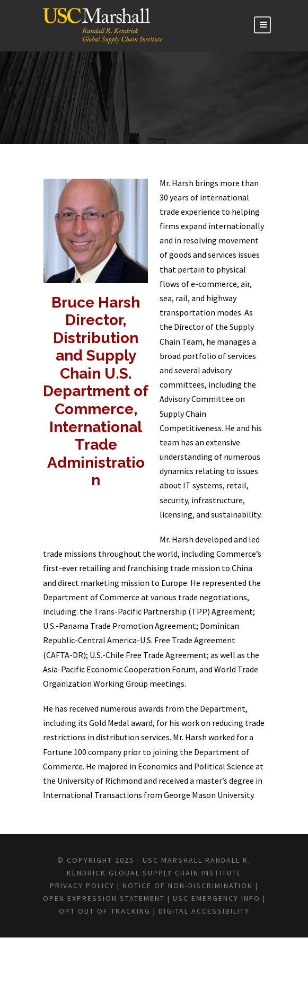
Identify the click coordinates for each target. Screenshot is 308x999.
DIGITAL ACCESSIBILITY (189, 972)
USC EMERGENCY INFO (160, 960)
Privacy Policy (111, 934)
